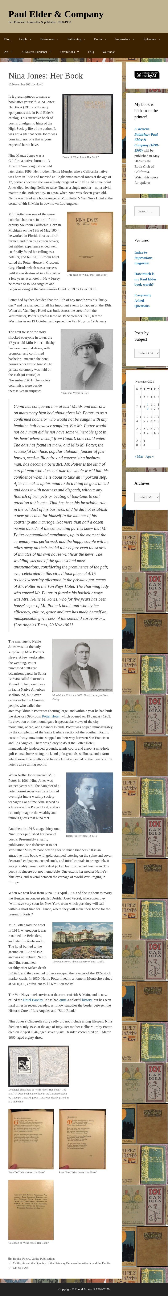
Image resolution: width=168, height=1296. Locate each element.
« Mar (138, 456)
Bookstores (51, 39)
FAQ (91, 52)
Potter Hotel (51, 716)
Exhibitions (72, 52)
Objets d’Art (20, 1267)
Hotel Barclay (33, 1000)
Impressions (127, 39)
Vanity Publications (43, 1258)
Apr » (150, 456)
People (27, 39)
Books (102, 39)
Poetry (26, 1258)
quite (62, 1000)
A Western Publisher (38, 52)
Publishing (79, 39)
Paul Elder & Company (56, 14)
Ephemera (154, 39)
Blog (7, 39)
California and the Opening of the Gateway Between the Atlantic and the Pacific (61, 1263)
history (87, 1000)
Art (10, 52)
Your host (108, 52)
